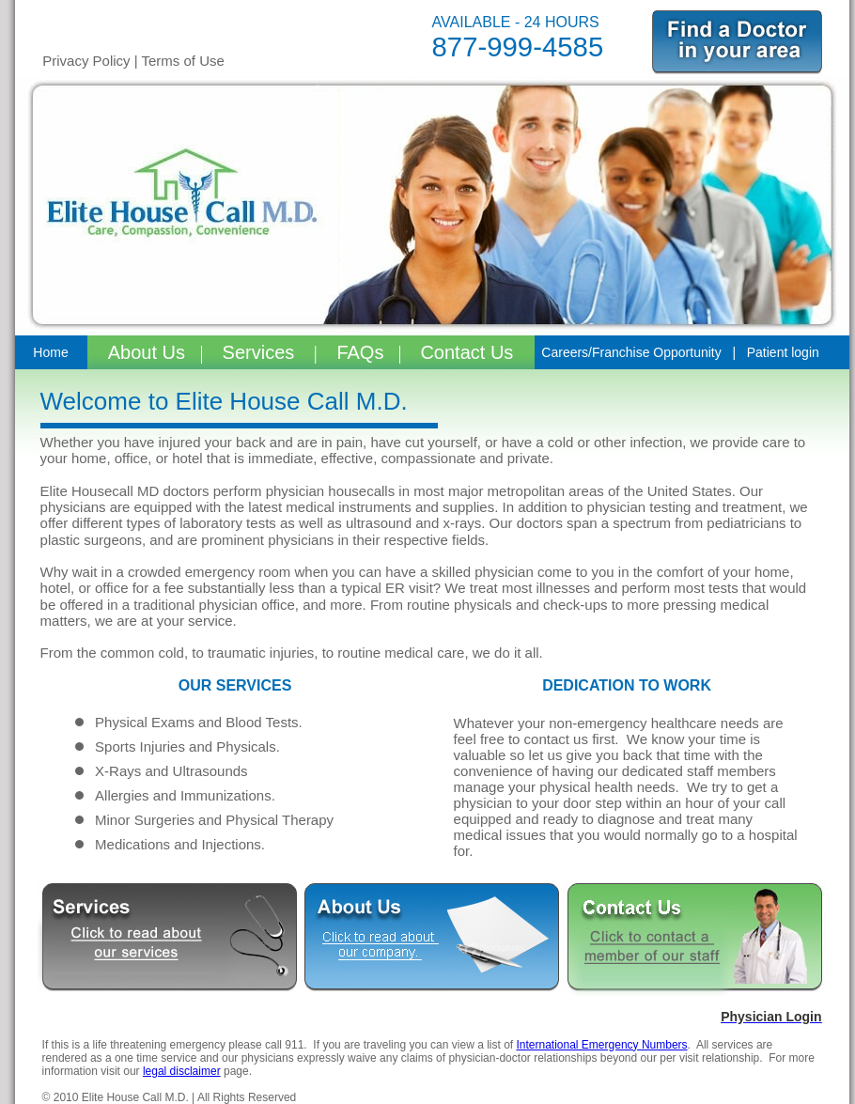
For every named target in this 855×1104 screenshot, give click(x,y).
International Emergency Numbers (601, 1044)
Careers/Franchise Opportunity (631, 352)
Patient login (783, 352)
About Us (149, 352)
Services (261, 352)
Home (50, 352)
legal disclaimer (182, 1071)
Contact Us (466, 352)
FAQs (358, 352)
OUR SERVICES (235, 685)
